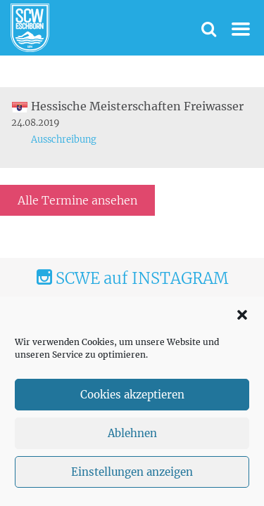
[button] (242, 315)
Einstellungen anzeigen (132, 472)
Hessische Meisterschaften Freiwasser (127, 106)
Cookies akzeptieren (132, 394)
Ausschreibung (63, 139)
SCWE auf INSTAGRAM (132, 278)
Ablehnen (132, 433)
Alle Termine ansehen (77, 200)
